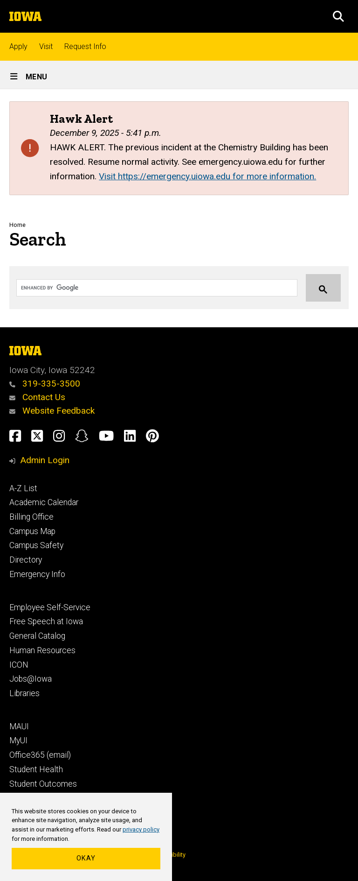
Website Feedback (52, 410)
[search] (148, 288)
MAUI (19, 726)
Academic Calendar (43, 502)
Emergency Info (37, 574)
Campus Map (32, 531)
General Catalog (37, 636)
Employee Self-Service (49, 607)
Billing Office (31, 517)
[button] (338, 16)
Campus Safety (36, 545)
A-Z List (23, 488)
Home (17, 224)
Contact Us (37, 397)
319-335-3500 (44, 383)
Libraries (24, 693)
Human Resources (42, 650)
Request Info (85, 46)
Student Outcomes (43, 784)
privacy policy (141, 829)
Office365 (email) (40, 755)
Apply (18, 46)
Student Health (36, 769)
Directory (25, 559)
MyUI (18, 740)
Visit (46, 46)
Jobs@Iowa (30, 679)
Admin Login (44, 460)
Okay (86, 858)
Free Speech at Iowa (46, 621)
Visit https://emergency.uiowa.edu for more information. (207, 176)
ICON (18, 665)
